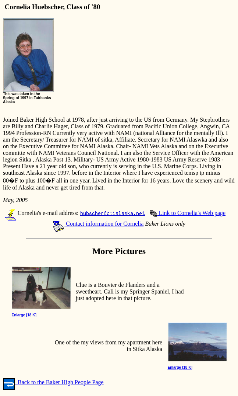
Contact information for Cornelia (98, 223)
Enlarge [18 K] (24, 315)
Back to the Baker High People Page (53, 382)
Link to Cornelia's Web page (187, 213)
